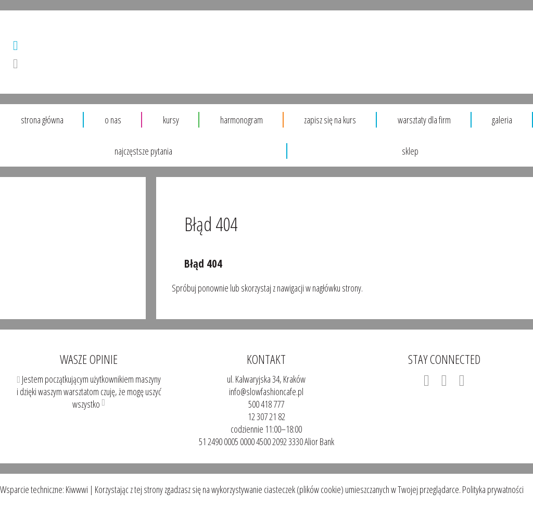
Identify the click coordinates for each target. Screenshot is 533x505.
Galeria (502, 119)
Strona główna (42, 119)
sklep (410, 151)
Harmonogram (241, 119)
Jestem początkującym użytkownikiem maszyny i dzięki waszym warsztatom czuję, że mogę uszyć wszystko (89, 380)
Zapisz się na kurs (330, 119)
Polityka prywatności (492, 489)
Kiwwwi (77, 489)
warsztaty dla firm (424, 119)
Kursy (171, 119)
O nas (113, 119)
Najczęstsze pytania (143, 151)
